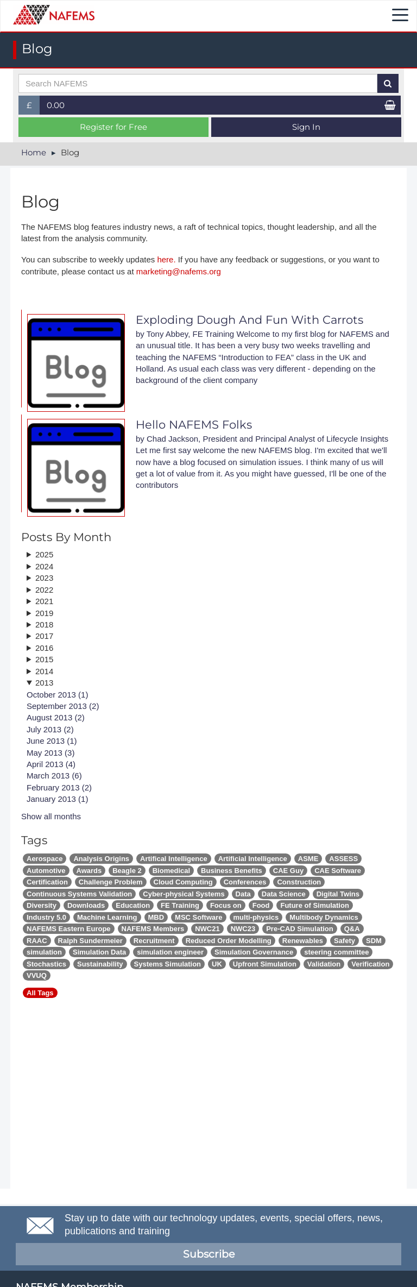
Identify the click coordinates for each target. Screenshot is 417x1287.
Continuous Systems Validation (79, 894)
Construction (299, 882)
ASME (308, 859)
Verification (370, 964)
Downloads (86, 905)
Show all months (51, 816)
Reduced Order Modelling (228, 941)
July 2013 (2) (50, 729)
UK (217, 964)
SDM (374, 941)
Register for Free (113, 127)
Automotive (46, 871)
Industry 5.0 (46, 917)
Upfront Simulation (264, 964)
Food (261, 905)
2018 (44, 624)
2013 (44, 682)
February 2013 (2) (59, 787)
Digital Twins (338, 894)
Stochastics (46, 964)
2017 (44, 636)
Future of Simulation (314, 905)
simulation (44, 952)
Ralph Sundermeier (90, 941)
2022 (44, 589)
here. (166, 259)
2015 (44, 659)
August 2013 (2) (56, 717)
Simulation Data (99, 952)
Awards (89, 871)
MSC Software (198, 917)
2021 (44, 601)
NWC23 (243, 929)
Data (243, 894)
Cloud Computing (183, 882)
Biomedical (171, 871)
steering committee (336, 952)
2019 (44, 613)
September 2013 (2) (63, 706)
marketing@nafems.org (178, 271)
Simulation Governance (253, 952)
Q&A (352, 929)
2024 (44, 566)
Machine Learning (107, 917)
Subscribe (209, 1254)
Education (133, 905)
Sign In (306, 127)
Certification (47, 882)
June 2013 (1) (52, 740)
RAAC (37, 941)
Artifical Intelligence (173, 859)
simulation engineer (170, 952)
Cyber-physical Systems (183, 894)
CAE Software (337, 871)
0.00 (56, 105)
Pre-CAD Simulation (299, 929)
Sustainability (100, 964)
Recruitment (154, 941)
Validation (323, 964)
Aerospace (44, 859)
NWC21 (207, 929)
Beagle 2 (126, 871)
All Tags (40, 993)
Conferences (245, 882)
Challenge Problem (111, 882)
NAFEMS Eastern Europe (69, 929)
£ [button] (33, 107)
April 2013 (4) (51, 764)
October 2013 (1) (57, 694)
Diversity (41, 905)
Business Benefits (231, 871)
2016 (44, 647)
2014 (44, 671)
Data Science (284, 894)
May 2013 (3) (50, 752)
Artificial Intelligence (252, 859)
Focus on (226, 905)
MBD (156, 917)
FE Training (180, 905)
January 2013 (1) (57, 798)
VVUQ (37, 975)
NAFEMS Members (153, 929)
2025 (44, 554)
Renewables (302, 941)
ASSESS (343, 859)
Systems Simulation (167, 964)
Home (33, 152)
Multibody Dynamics (323, 917)
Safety (344, 941)
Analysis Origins (101, 859)
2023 (44, 577)
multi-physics (256, 917)
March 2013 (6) (54, 775)
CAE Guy (288, 871)
